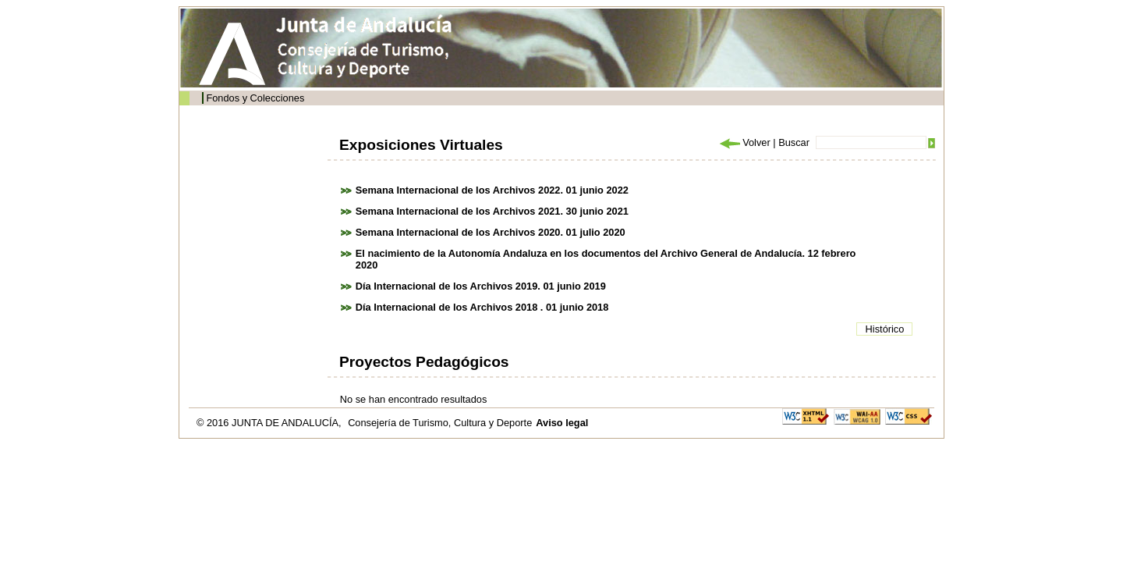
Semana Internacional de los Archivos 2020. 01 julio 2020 (490, 232)
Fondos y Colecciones (255, 98)
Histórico (885, 329)
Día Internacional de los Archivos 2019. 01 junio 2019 (481, 286)
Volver (744, 142)
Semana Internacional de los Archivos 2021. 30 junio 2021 (492, 211)
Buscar (793, 142)
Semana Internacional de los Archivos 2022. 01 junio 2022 (492, 190)
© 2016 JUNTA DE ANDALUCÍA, (270, 423)
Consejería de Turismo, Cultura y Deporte (440, 423)
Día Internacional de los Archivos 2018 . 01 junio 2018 (482, 307)
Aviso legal (562, 423)
